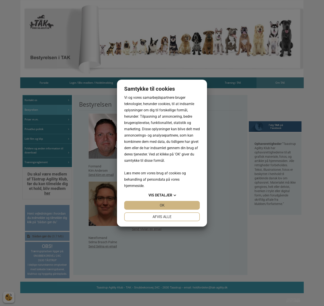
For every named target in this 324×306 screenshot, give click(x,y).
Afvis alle (162, 217)
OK (162, 205)
